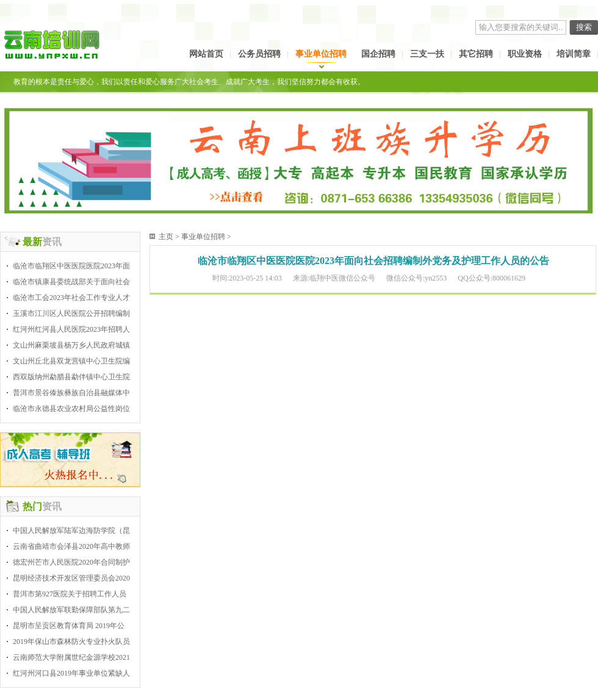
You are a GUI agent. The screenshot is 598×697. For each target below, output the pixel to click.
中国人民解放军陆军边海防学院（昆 (71, 530)
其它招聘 (476, 54)
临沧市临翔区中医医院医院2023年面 (71, 266)
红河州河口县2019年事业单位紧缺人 (71, 673)
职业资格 (525, 54)
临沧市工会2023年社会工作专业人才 (71, 297)
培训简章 (574, 54)
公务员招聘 (259, 54)
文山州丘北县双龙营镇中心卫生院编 (71, 361)
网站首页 (206, 54)
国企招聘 (378, 54)
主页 (166, 236)
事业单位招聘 (321, 54)
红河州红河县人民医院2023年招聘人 (71, 329)
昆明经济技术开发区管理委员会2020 (71, 578)
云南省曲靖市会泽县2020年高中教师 (71, 546)
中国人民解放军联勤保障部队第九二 (71, 610)
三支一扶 (427, 54)
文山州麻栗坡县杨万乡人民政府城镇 (71, 345)
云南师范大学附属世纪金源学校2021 (71, 657)
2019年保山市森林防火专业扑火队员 (71, 641)
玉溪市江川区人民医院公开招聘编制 (71, 313)
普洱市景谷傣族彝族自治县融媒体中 (71, 392)
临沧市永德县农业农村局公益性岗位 (71, 408)
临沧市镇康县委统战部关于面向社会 (71, 281)
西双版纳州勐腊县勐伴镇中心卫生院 (71, 377)
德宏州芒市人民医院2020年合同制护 (71, 562)
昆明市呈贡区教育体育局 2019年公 (68, 625)
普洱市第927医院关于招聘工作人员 (69, 594)
